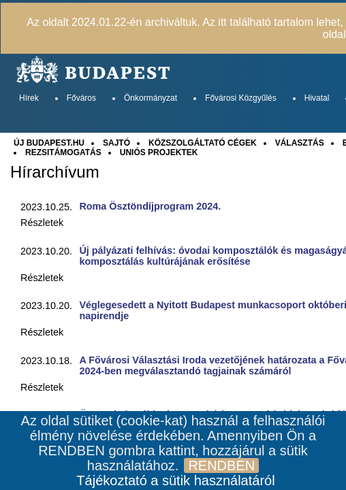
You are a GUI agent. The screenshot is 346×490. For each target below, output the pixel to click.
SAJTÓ (116, 143)
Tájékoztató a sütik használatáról (175, 480)
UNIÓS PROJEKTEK (159, 152)
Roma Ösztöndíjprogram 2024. (150, 206)
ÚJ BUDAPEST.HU (49, 143)
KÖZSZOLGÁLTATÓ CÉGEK (202, 143)
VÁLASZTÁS (299, 143)
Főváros (81, 98)
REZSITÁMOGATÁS (63, 152)
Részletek (41, 222)
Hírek (29, 98)
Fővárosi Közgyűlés (241, 98)
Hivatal (317, 98)
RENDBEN (221, 465)
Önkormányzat (150, 98)
